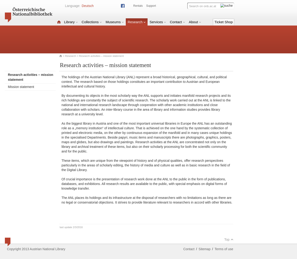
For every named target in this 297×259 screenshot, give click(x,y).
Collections (92, 22)
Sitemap (204, 249)
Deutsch (88, 6)
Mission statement (21, 87)
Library (71, 22)
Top (228, 239)
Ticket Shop (223, 22)
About (195, 22)
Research (137, 22)
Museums (115, 22)
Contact (177, 22)
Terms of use (224, 249)
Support (151, 5)
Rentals (138, 5)
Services (157, 22)
